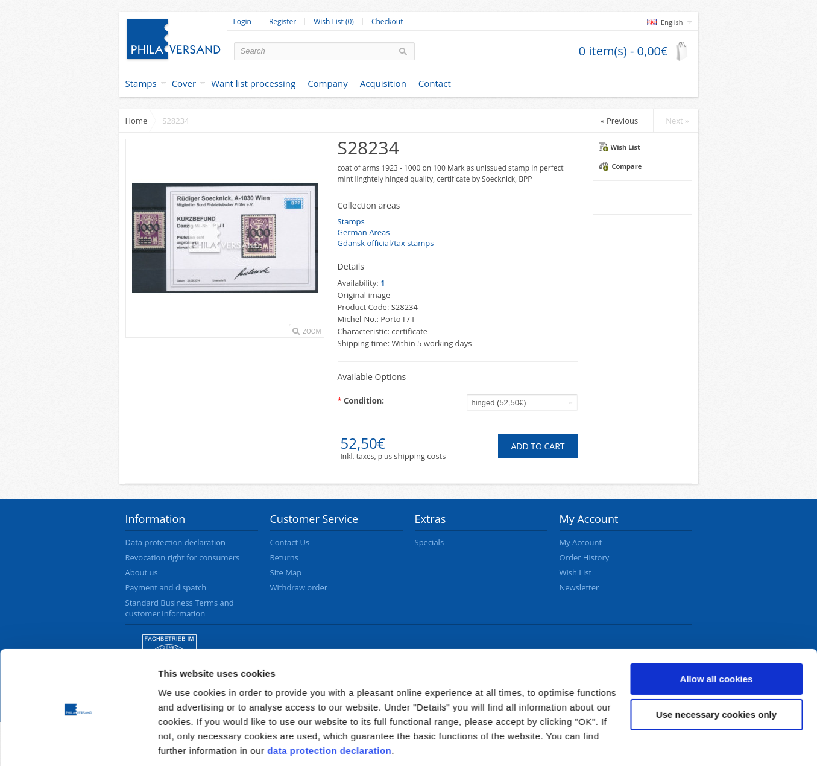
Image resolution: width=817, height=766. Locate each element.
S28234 (175, 120)
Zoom (312, 331)
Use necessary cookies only (716, 673)
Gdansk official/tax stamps (386, 243)
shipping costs (420, 456)
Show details (186, 742)
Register (282, 21)
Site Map (286, 572)
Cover (184, 83)
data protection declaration (329, 709)
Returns (284, 557)
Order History (585, 557)
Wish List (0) (334, 21)
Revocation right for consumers (182, 557)
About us (141, 572)
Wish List (619, 146)
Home (136, 120)
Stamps (141, 83)
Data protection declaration (175, 542)
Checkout (387, 21)
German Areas (364, 232)
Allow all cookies (716, 637)
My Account (581, 542)
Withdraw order (299, 587)
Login (242, 21)
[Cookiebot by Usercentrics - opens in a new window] (78, 742)
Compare (620, 166)
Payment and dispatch (166, 587)
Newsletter (579, 587)
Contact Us (290, 542)
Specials (429, 542)
